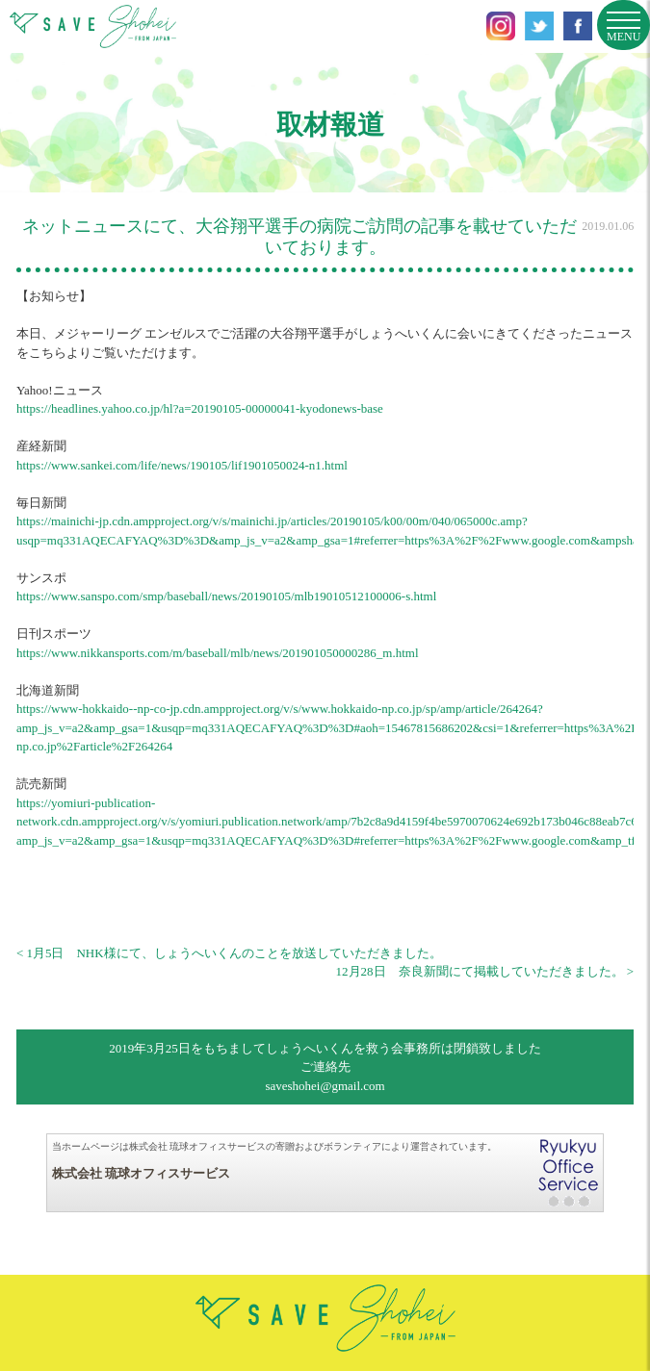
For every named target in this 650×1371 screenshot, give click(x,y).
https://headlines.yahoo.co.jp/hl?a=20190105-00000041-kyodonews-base (199, 408)
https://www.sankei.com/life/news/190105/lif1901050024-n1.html (182, 465)
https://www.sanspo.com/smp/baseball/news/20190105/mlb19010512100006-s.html (226, 596)
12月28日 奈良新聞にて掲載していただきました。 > (485, 971)
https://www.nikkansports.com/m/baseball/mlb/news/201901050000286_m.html (217, 653)
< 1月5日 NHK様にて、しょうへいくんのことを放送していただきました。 (229, 953)
